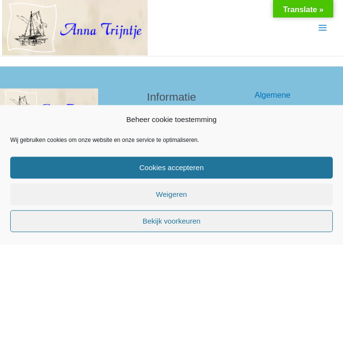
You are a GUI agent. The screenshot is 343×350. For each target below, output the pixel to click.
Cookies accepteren (171, 167)
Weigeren (171, 194)
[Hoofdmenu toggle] (322, 28)
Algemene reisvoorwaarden (284, 101)
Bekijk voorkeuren (171, 221)
